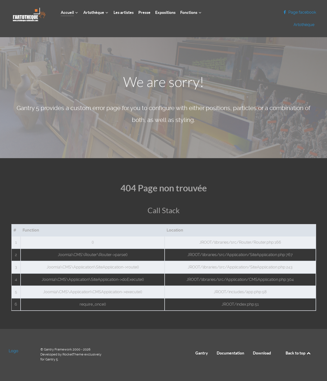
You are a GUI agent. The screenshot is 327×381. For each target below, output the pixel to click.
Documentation (230, 353)
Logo (13, 351)
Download (262, 353)
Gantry (201, 353)
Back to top (298, 353)
